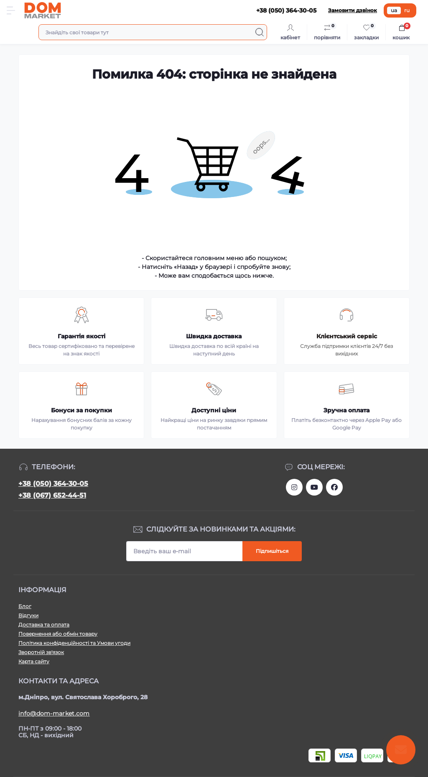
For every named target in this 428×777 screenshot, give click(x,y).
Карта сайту (33, 661)
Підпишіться (272, 551)
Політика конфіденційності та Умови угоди (74, 643)
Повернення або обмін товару (57, 634)
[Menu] (11, 10)
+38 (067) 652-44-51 (52, 495)
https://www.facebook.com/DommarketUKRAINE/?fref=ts (334, 487)
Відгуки (28, 615)
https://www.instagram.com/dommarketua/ (294, 487)
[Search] (259, 32)
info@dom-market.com (54, 713)
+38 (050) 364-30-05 (53, 484)
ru (407, 10)
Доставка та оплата (43, 624)
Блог (24, 606)
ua (394, 10)
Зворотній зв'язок (41, 652)
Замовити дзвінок (352, 10)
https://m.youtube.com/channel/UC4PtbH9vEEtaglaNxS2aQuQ (314, 487)
